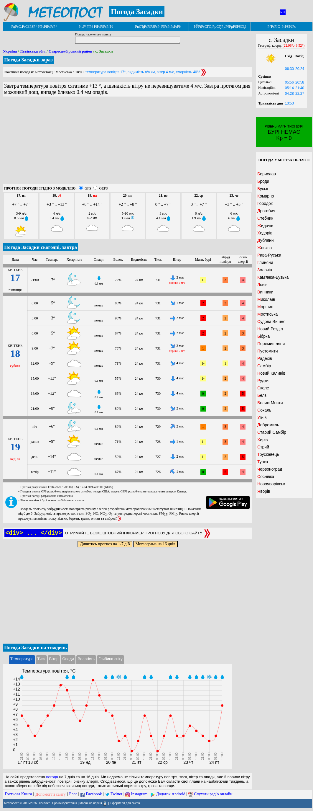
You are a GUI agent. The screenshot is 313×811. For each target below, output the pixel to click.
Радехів (264, 358)
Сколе (263, 388)
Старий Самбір (271, 432)
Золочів (264, 269)
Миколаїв (266, 299)
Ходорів (264, 233)
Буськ (262, 188)
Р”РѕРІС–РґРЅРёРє (281, 27)
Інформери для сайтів (125, 803)
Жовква (264, 247)
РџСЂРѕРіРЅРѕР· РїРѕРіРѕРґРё (157, 27)
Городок (265, 203)
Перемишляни (271, 343)
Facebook (94, 794)
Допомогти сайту (50, 794)
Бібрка (263, 336)
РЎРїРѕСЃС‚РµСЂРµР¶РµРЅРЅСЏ (220, 27)
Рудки (262, 380)
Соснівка (265, 476)
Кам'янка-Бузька (273, 277)
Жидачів (265, 225)
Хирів (262, 439)
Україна (10, 51)
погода (52, 777)
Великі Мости (270, 402)
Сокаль (264, 410)
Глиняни (265, 262)
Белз (261, 395)
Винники (265, 292)
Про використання (64, 803)
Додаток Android (170, 794)
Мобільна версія (91, 803)
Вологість (86, 659)
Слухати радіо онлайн (213, 794)
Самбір (264, 365)
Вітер (54, 659)
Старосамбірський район (70, 51)
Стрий (263, 447)
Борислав (266, 174)
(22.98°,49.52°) (294, 45)
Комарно (265, 196)
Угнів (262, 417)
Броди (263, 181)
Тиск (41, 659)
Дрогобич (266, 210)
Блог (73, 794)
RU (282, 12)
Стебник (265, 218)
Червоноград (269, 469)
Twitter (116, 794)
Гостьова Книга (18, 794)
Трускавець (268, 454)
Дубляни (265, 240)
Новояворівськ (271, 484)
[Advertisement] (127, 142)
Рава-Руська (269, 255)
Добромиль (268, 424)
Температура (22, 659)
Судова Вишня (271, 321)
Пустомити (267, 351)
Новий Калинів (271, 373)
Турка (262, 461)
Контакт (44, 803)
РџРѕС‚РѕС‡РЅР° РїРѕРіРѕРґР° (34, 27)
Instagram (139, 794)
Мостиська (267, 314)
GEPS (103, 188)
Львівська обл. (32, 51)
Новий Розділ (270, 329)
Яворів (263, 491)
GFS (88, 188)
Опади (68, 659)
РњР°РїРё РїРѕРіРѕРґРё (96, 27)
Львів (262, 284)
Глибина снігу (110, 659)
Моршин (265, 306)
